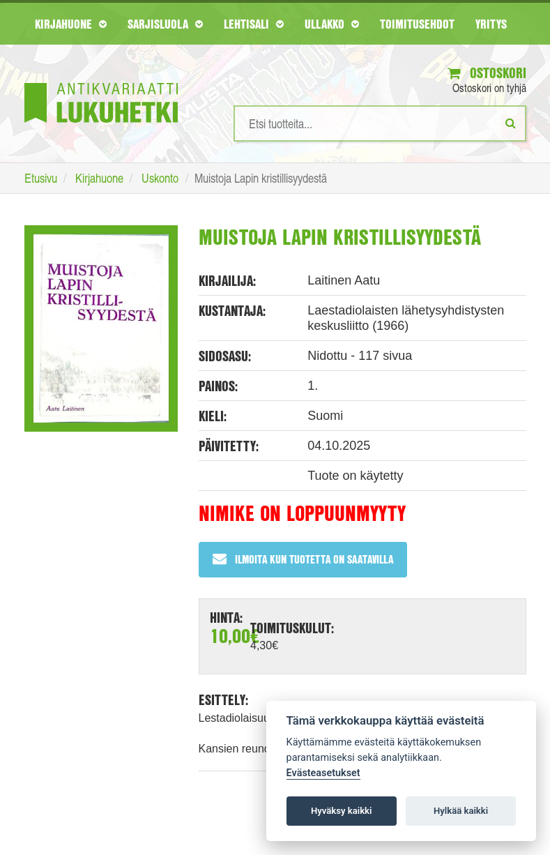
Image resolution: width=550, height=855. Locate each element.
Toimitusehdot (417, 24)
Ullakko (332, 24)
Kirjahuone (71, 24)
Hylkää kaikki (461, 810)
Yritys (491, 24)
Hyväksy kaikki (341, 810)
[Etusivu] (101, 82)
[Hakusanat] (380, 123)
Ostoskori (487, 73)
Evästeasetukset (323, 773)
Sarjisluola (165, 24)
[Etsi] (510, 123)
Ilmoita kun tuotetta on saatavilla (303, 559)
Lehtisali (254, 24)
